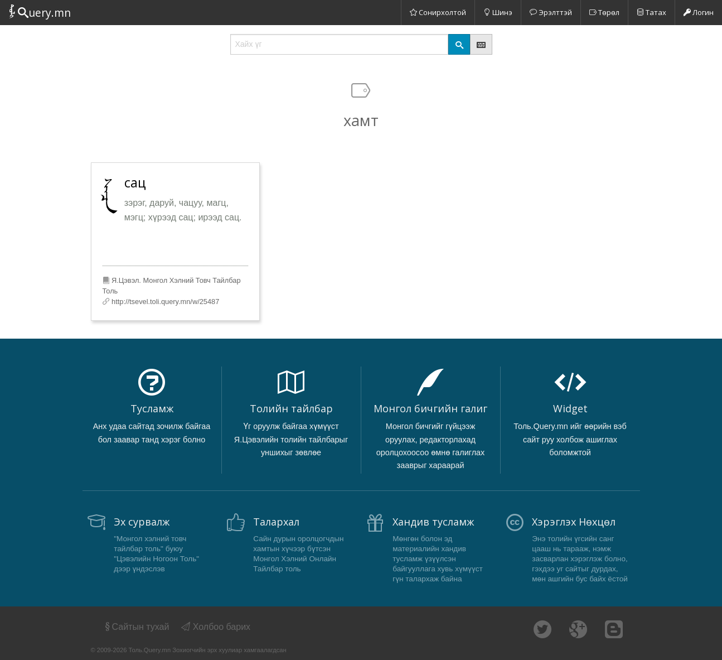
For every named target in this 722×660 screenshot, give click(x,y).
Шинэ (497, 12)
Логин (699, 12)
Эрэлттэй (551, 12)
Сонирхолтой (438, 12)
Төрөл (604, 12)
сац (135, 182)
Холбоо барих (215, 627)
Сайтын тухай (136, 627)
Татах (651, 12)
